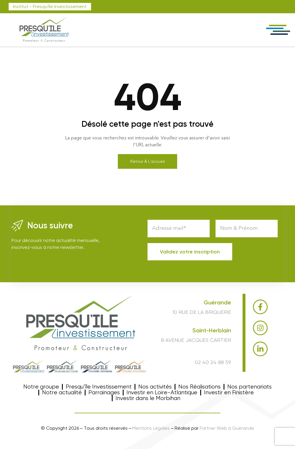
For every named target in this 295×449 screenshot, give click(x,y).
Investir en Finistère (229, 392)
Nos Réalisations (199, 387)
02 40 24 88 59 (213, 362)
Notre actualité (62, 392)
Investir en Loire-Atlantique (161, 392)
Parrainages (104, 392)
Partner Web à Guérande (227, 428)
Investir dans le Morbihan (148, 398)
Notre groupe (41, 387)
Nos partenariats (249, 387)
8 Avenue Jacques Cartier (196, 340)
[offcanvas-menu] (277, 30)
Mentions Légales (151, 428)
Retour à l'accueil (147, 161)
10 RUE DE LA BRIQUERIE (201, 312)
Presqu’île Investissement (98, 387)
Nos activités (155, 387)
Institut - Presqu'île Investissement (50, 6)
